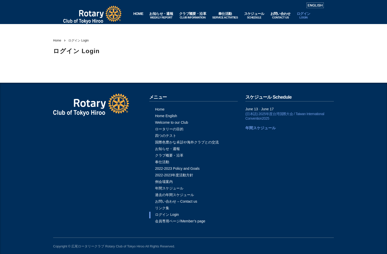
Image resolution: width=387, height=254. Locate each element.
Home (57, 40)
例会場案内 (164, 182)
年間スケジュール (169, 188)
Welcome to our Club (171, 122)
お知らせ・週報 (167, 149)
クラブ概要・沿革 (169, 155)
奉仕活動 (162, 162)
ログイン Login (167, 215)
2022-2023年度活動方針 (174, 175)
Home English (166, 116)
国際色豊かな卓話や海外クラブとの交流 (187, 142)
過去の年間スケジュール (174, 195)
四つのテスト (165, 136)
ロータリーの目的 (169, 129)
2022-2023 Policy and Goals (177, 168)
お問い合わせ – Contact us (176, 201)
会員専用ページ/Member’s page (180, 221)
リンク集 (162, 208)
